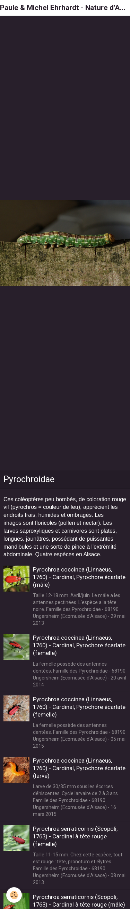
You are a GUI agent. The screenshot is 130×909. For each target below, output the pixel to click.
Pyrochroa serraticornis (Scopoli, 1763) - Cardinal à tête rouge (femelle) (75, 836)
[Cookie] (14, 895)
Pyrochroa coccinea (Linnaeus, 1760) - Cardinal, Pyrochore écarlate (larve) (79, 768)
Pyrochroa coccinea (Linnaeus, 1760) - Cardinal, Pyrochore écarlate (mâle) (79, 577)
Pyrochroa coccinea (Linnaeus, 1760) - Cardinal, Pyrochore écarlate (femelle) (79, 645)
